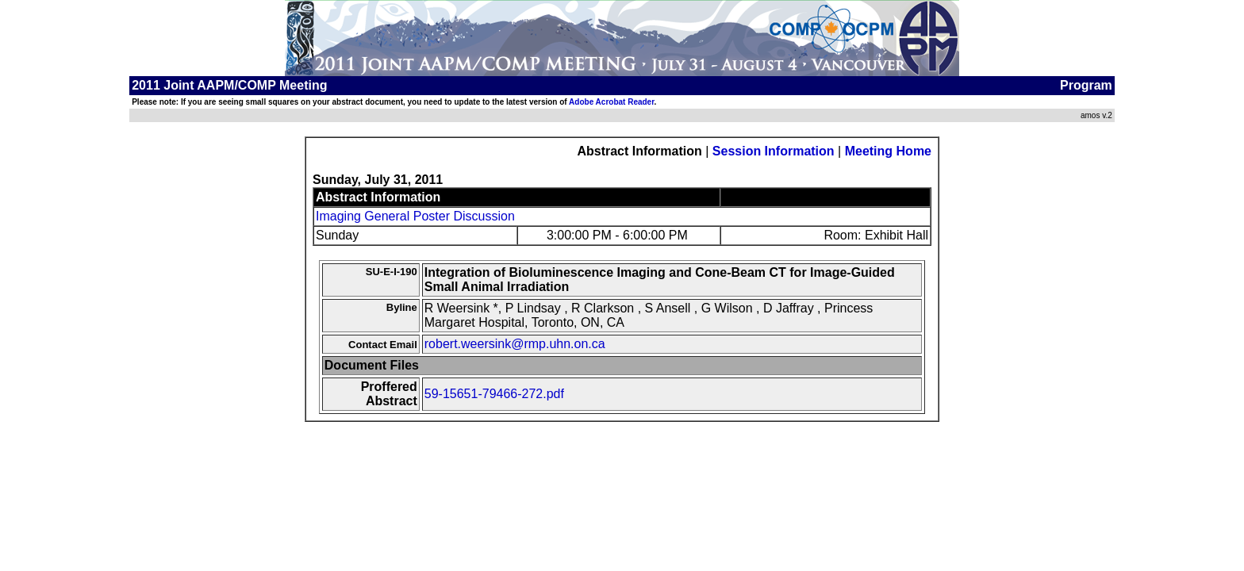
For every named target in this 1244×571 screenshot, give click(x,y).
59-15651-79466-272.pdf (494, 393)
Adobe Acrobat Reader (611, 102)
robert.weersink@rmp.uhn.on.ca (514, 344)
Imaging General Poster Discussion (415, 216)
